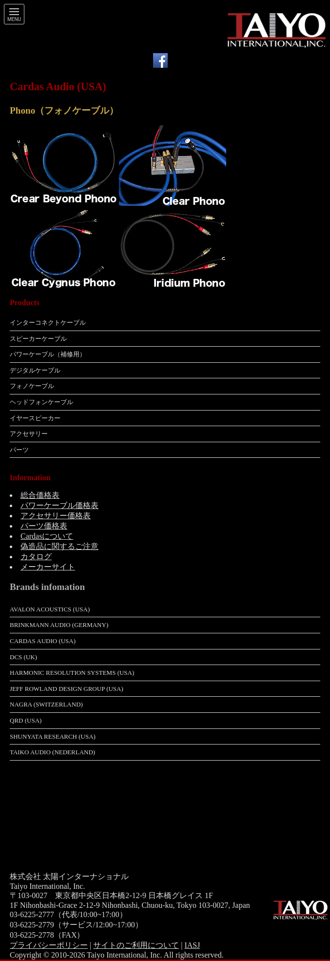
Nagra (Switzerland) (46, 704)
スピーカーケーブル (38, 338)
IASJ (192, 945)
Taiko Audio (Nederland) (52, 752)
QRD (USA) (25, 720)
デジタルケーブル (35, 370)
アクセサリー (29, 433)
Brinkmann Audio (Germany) (59, 624)
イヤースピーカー (35, 418)
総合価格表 (39, 495)
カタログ (36, 556)
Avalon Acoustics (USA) (50, 609)
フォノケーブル (32, 386)
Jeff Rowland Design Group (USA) (66, 688)
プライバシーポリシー (49, 945)
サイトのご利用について (136, 945)
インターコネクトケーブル (48, 322)
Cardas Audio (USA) (43, 641)
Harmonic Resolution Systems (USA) (72, 672)
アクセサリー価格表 (55, 515)
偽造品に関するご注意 (59, 546)
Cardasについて (46, 536)
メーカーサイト (47, 567)
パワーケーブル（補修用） (48, 354)
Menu (14, 19)
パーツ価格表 (43, 526)
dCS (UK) (23, 657)
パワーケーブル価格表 (59, 505)
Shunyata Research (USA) (53, 736)
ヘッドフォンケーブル (41, 402)
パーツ (19, 449)
